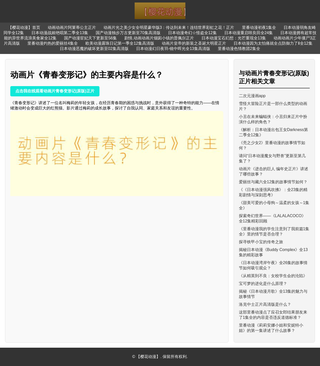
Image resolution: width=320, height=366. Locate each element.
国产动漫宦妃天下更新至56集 (90, 38)
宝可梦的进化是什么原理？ (263, 283)
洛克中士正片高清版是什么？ (265, 304)
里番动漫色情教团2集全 (239, 48)
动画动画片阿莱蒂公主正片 (72, 27)
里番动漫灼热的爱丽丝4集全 (52, 43)
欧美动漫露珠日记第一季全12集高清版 (119, 43)
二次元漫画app (252, 96)
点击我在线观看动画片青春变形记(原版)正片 (54, 91)
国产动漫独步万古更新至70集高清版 (128, 33)
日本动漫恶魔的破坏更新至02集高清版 (94, 48)
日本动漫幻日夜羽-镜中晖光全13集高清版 (173, 48)
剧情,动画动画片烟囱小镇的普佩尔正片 (159, 38)
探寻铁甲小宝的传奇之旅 (261, 242)
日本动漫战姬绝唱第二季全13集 (59, 33)
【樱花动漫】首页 (24, 27)
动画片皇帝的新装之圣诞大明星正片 (194, 43)
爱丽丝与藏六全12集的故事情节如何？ (273, 182)
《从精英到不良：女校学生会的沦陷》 (273, 276)
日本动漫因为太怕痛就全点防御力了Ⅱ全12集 (273, 43)
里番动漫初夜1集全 (259, 27)
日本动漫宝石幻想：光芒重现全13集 (233, 38)
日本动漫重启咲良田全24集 (248, 33)
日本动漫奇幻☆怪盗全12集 (192, 33)
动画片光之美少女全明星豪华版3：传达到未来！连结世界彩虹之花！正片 (168, 27)
